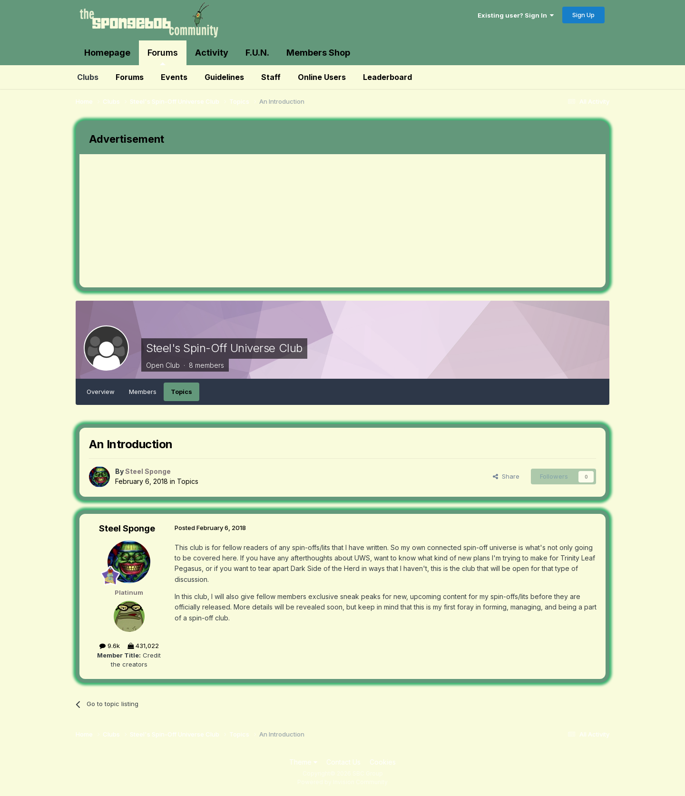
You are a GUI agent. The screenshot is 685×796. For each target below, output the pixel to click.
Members (143, 391)
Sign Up (583, 15)
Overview (101, 391)
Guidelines (224, 77)
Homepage (107, 53)
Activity (211, 53)
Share (506, 476)
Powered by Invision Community (342, 782)
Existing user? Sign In (516, 15)
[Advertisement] (252, 220)
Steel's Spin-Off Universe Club (224, 348)
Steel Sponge (127, 528)
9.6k (109, 645)
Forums (162, 56)
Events (174, 77)
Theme (303, 762)
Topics (181, 391)
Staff (271, 77)
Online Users (322, 77)
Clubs (87, 77)
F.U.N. (257, 53)
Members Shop (318, 53)
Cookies (383, 762)
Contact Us (343, 762)
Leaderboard (387, 77)
